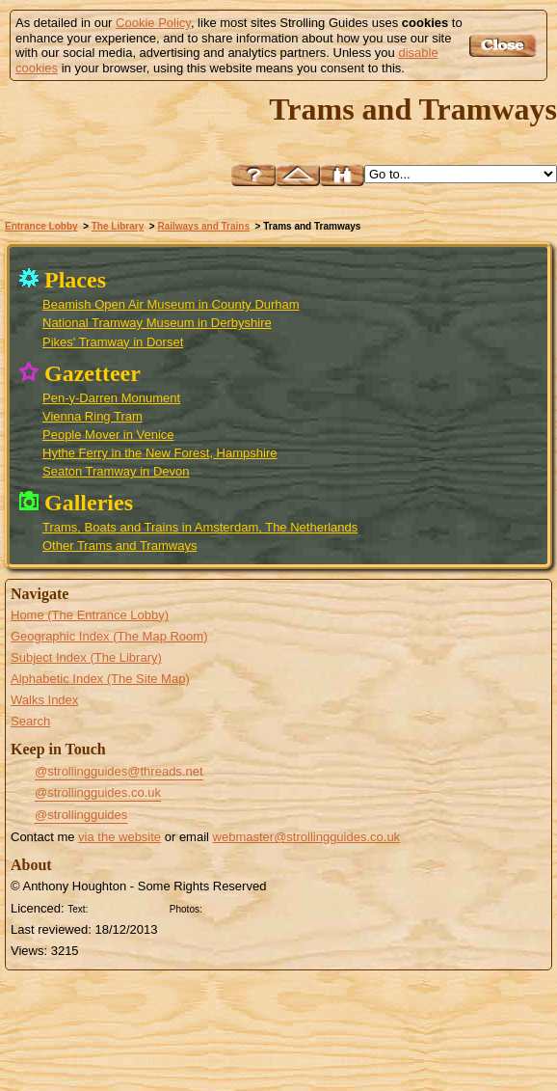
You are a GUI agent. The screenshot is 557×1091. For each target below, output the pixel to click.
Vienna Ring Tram (92, 416)
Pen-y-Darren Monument (111, 398)
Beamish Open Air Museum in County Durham (171, 304)
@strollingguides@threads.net (119, 771)
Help (253, 175)
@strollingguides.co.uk (98, 792)
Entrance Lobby (41, 226)
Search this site (342, 175)
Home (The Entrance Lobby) (90, 615)
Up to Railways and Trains (298, 175)
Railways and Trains (203, 226)
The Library (118, 226)
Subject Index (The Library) (86, 657)
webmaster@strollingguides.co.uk (307, 837)
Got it (505, 46)
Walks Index (44, 700)
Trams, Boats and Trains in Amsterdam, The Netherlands (200, 527)
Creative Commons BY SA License (242, 907)
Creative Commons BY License (128, 907)
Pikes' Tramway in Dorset (112, 342)
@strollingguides (81, 814)
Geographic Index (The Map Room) (109, 636)
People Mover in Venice (108, 434)
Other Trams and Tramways (119, 545)
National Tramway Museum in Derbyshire (157, 322)
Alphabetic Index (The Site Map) (100, 678)
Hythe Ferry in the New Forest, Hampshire (159, 453)
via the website (119, 837)
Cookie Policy (153, 22)
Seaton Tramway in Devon (115, 471)
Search (30, 721)
